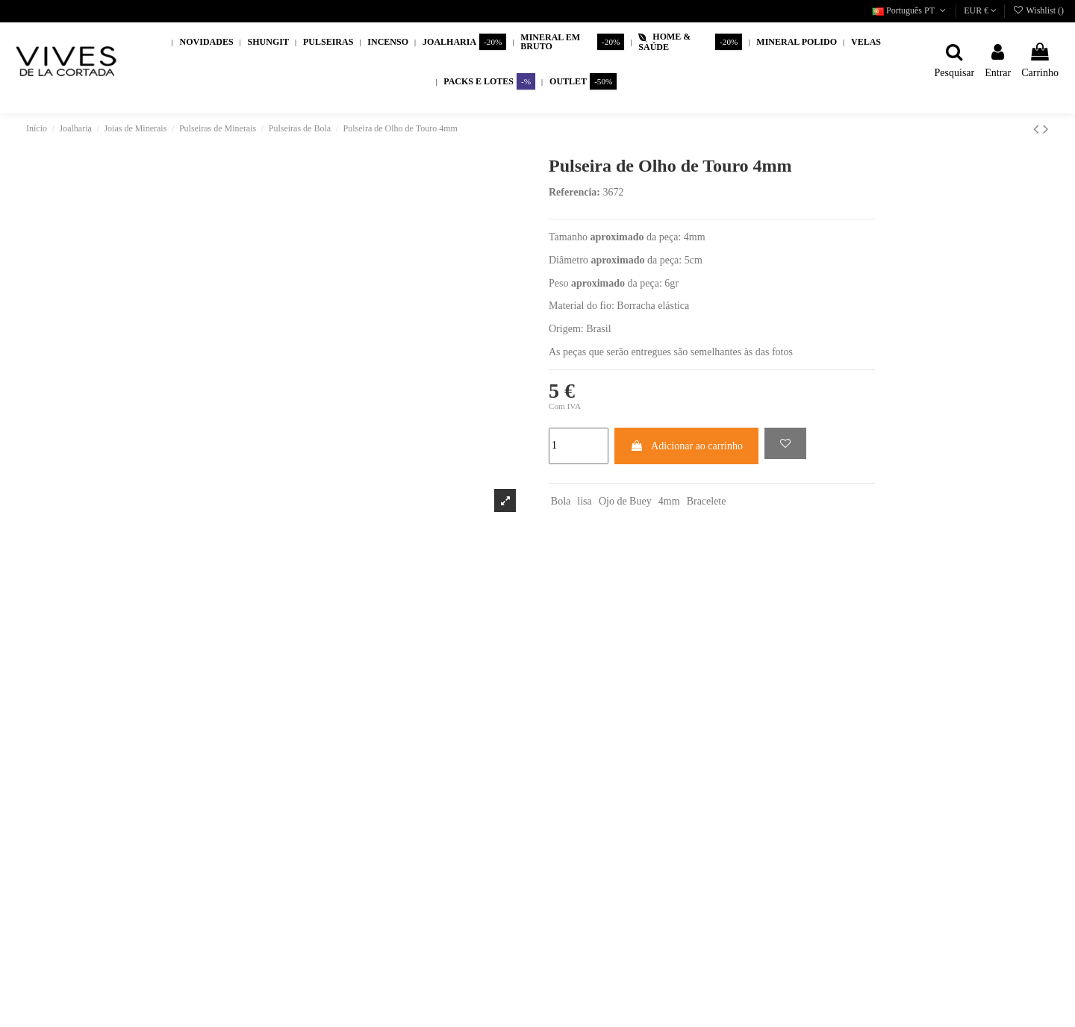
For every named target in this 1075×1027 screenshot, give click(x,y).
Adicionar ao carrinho (686, 446)
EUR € (980, 10)
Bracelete (706, 501)
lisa (584, 501)
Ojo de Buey (625, 501)
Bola (560, 501)
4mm (669, 501)
